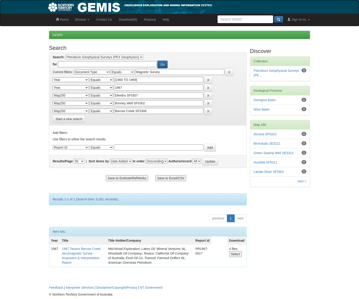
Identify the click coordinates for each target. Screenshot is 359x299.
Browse (82, 19)
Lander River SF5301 (269, 172)
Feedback (56, 287)
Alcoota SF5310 (265, 134)
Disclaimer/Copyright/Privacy (116, 287)
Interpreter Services (80, 287)
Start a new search (69, 119)
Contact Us (104, 19)
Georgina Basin (265, 100)
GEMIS (57, 35)
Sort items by (99, 161)
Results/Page (63, 161)
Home (62, 19)
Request (150, 19)
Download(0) (128, 19)
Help (166, 19)
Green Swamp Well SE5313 (274, 153)
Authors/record (179, 161)
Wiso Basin (262, 109)
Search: (58, 57)
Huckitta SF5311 (265, 162)
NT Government (151, 287)
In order (139, 161)
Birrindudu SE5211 (267, 143)
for (55, 64)
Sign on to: (298, 19)
